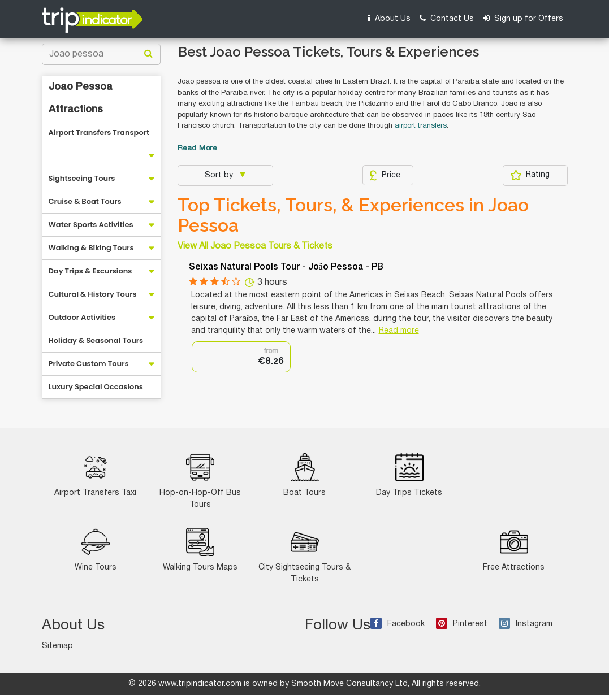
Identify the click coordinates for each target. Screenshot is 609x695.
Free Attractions (514, 549)
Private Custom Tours (89, 363)
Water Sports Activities (91, 224)
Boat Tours (304, 475)
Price (384, 175)
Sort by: (221, 175)
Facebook (397, 624)
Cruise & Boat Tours (85, 201)
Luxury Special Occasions (96, 386)
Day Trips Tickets (409, 475)
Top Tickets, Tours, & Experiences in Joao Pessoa (353, 215)
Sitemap (57, 646)
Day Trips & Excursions (90, 271)
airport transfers (421, 126)
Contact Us (447, 18)
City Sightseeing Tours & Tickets (304, 555)
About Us (389, 18)
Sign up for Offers (523, 18)
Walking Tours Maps (200, 549)
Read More (197, 148)
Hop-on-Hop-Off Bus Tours (200, 481)
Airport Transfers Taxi (95, 475)
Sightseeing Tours (82, 178)
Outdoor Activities (82, 317)
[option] (241, 356)
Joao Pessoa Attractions (81, 98)
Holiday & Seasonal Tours (96, 340)
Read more (399, 331)
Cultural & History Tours (93, 294)
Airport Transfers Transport (99, 132)
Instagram (525, 624)
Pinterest (461, 624)
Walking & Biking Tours (91, 247)
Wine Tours (95, 549)
